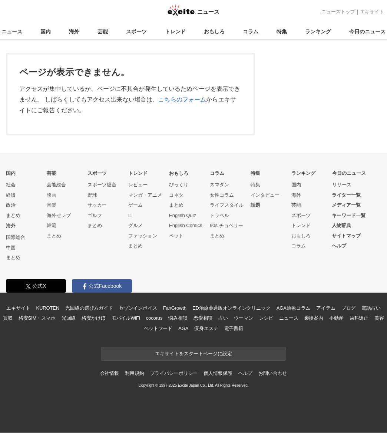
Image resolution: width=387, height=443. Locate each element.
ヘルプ (339, 246)
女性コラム (222, 195)
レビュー (138, 184)
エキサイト (372, 11)
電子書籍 (233, 328)
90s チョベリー (226, 225)
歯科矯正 (359, 318)
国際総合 (15, 237)
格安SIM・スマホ (37, 318)
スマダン (219, 184)
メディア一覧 (346, 205)
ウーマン (243, 318)
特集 (282, 31)
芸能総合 (56, 184)
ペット (176, 236)
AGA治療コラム (293, 308)
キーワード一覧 (349, 215)
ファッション (142, 236)
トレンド (175, 31)
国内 (45, 31)
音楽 (51, 205)
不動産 (336, 318)
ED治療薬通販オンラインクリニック (231, 308)
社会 (11, 184)
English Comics (185, 225)
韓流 (51, 225)
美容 (379, 318)
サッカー (97, 205)
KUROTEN (48, 308)
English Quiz (182, 215)
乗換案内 (313, 318)
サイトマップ (346, 236)
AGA (183, 328)
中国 (11, 247)
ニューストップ (338, 11)
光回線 (69, 318)
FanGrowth (174, 308)
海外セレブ (59, 215)
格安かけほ (93, 318)
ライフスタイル (227, 205)
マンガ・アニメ (145, 195)
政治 (11, 205)
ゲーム (135, 205)
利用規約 (134, 373)
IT (130, 215)
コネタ (176, 195)
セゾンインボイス (138, 308)
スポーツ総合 (101, 184)
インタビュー (265, 195)
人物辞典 (341, 225)
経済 (11, 195)
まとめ (13, 215)
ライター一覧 (346, 195)
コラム (250, 31)
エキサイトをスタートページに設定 (193, 353)
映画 (51, 195)
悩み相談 (177, 318)
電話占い (370, 308)
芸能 (102, 31)
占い (223, 318)
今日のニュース (367, 31)
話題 (255, 205)
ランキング (318, 31)
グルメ (135, 225)
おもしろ (214, 31)
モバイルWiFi (126, 318)
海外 (74, 31)
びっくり (178, 184)
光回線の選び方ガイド (89, 308)
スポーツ (136, 31)
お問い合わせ (272, 373)
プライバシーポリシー (174, 373)
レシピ (266, 318)
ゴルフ (94, 215)
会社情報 (109, 373)
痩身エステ (206, 328)
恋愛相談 (203, 318)
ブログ (348, 308)
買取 (8, 318)
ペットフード (158, 328)
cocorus (154, 318)
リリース (341, 184)
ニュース (11, 31)
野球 (92, 195)
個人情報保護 (218, 373)
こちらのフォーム (182, 99)
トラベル (219, 215)
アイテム (325, 308)
